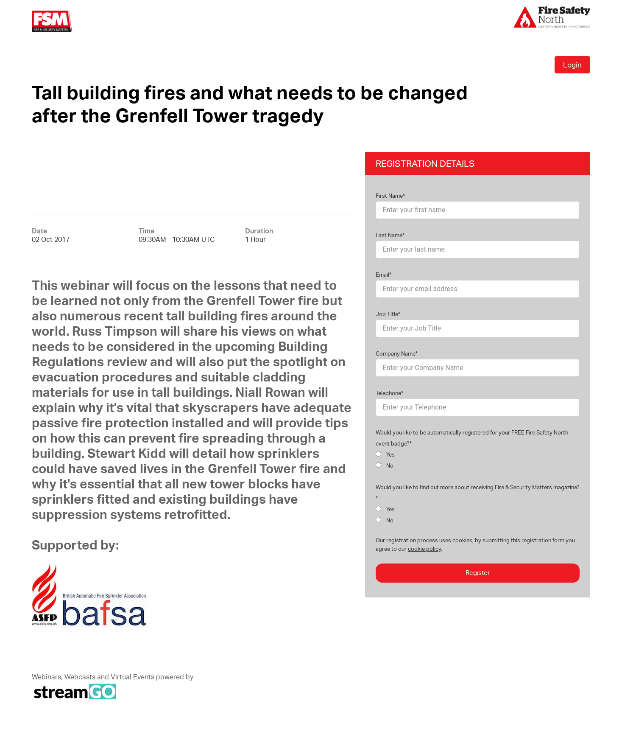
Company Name (396, 353)
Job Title (387, 314)
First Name (389, 195)
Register (478, 573)
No (385, 465)
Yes (385, 454)
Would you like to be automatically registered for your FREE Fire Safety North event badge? (472, 438)
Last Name (389, 235)
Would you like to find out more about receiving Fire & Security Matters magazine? (478, 487)
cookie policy (424, 548)
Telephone (388, 393)
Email (382, 274)
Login (572, 64)
